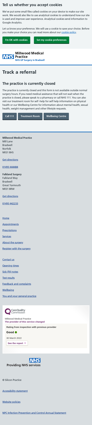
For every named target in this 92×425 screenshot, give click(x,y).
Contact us (8, 259)
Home (5, 218)
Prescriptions (9, 230)
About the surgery (12, 242)
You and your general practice (19, 296)
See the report (15, 343)
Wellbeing (8, 290)
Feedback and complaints (16, 283)
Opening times (10, 265)
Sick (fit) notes (10, 271)
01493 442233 (10, 203)
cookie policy (68, 32)
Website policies (11, 401)
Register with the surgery (16, 248)
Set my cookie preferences (51, 39)
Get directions (10, 159)
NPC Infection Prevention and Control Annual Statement (34, 412)
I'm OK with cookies (16, 39)
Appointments (10, 224)
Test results (8, 277)
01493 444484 (10, 167)
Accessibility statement (15, 390)
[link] (9, 116)
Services (6, 236)
